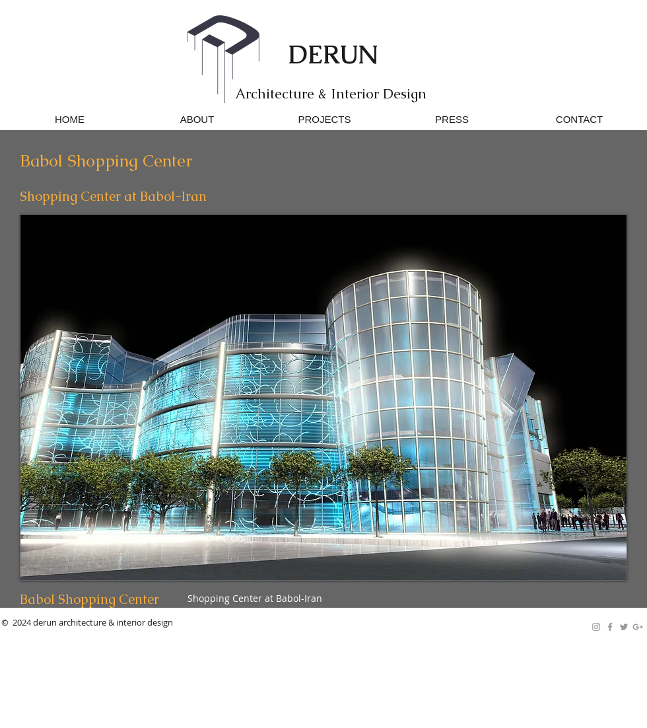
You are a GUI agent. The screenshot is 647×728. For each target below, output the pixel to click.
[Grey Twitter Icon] (624, 627)
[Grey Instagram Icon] (596, 627)
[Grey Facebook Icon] (610, 627)
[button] (323, 397)
